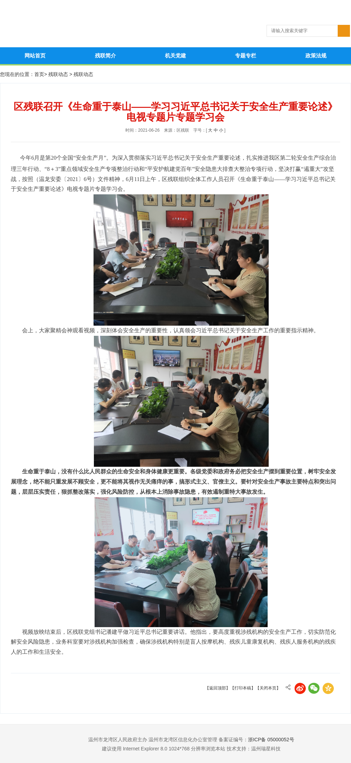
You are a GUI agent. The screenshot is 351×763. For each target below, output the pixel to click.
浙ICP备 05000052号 (271, 739)
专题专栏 (245, 55)
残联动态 (58, 74)
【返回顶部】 (217, 688)
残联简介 (105, 55)
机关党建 (175, 55)
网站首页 (35, 55)
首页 (39, 74)
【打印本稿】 (242, 688)
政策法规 (315, 55)
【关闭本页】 (268, 688)
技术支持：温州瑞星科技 (254, 748)
